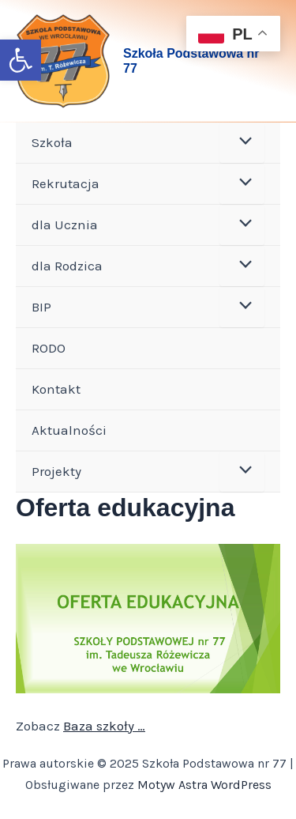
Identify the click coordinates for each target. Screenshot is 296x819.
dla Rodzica (67, 266)
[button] (20, 60)
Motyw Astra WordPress (204, 784)
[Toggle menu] (241, 143)
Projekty (56, 471)
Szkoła (52, 142)
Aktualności (69, 430)
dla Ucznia (65, 224)
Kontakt (56, 389)
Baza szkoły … (104, 726)
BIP (41, 307)
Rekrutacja (65, 183)
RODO (49, 348)
